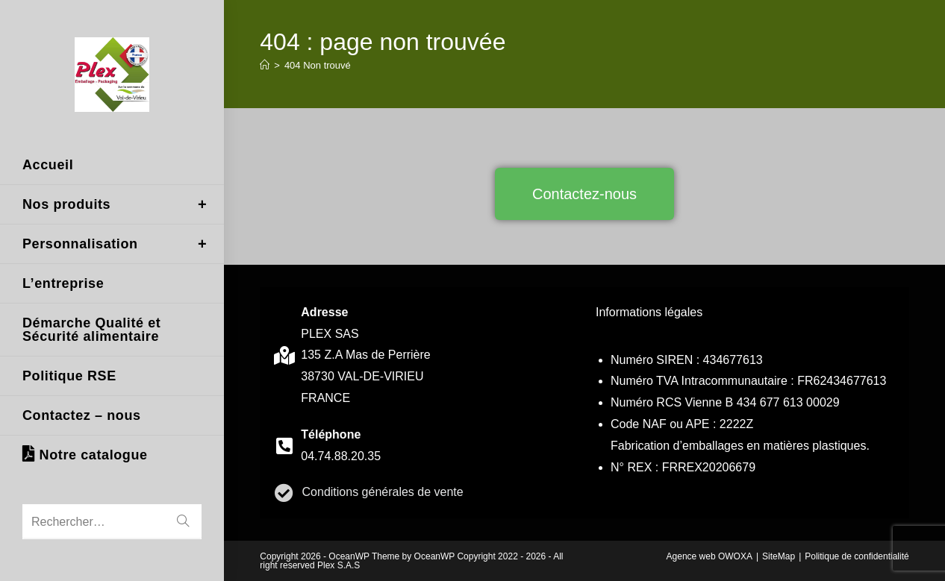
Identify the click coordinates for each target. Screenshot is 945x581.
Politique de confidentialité (856, 556)
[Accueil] (264, 65)
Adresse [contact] (324, 312)
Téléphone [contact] (331, 434)
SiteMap (778, 556)
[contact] (284, 355)
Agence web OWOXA (709, 556)
